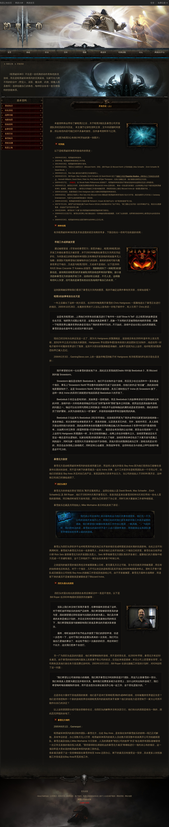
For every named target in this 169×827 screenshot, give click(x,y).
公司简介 (53, 796)
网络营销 (120, 796)
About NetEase (43, 796)
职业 (47, 52)
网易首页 (30, 3)
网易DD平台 (160, 52)
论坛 (141, 52)
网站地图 (128, 796)
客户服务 (78, 796)
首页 (9, 52)
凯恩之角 (9, 64)
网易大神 (19, 3)
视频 (84, 52)
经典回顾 (122, 52)
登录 (152, 3)
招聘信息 (70, 796)
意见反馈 (84, 791)
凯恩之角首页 (6, 3)
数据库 (103, 52)
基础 (28, 52)
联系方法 (61, 796)
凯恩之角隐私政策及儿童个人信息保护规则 (99, 796)
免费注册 (163, 3)
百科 (66, 52)
